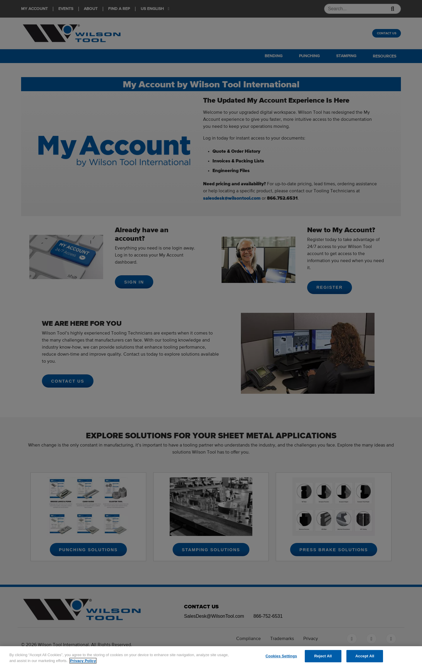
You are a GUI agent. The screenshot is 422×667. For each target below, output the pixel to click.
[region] (211, 656)
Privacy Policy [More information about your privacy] (83, 660)
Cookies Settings (281, 656)
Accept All (364, 656)
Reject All (323, 656)
